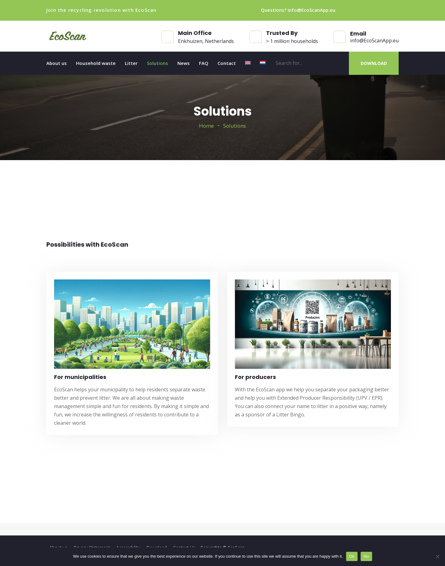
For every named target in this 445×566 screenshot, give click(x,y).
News (183, 63)
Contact (227, 63)
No (366, 556)
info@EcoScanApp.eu (311, 10)
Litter (131, 63)
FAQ (203, 63)
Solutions (157, 63)
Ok (351, 556)
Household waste (96, 63)
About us (56, 63)
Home (206, 125)
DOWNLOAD (374, 63)
